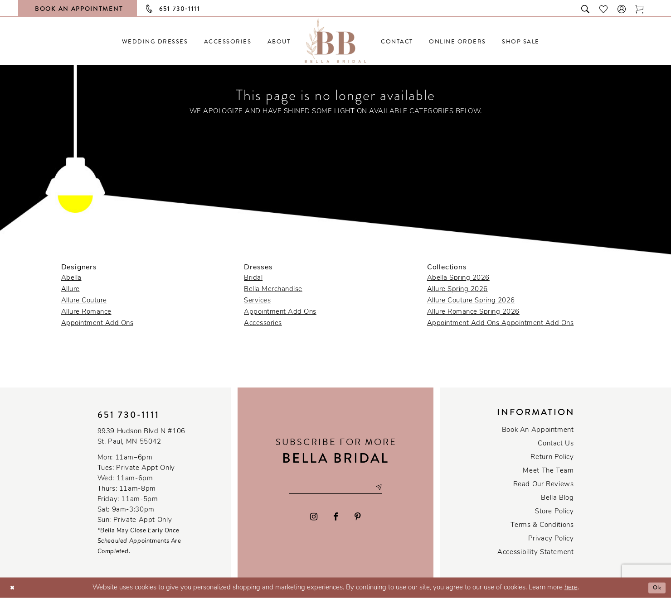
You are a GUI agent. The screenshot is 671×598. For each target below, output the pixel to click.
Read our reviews (543, 484)
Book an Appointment (538, 430)
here (571, 587)
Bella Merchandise (273, 289)
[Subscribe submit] (387, 487)
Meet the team (548, 471)
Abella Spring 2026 (458, 278)
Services (257, 300)
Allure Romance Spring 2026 (473, 312)
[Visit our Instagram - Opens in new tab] (314, 518)
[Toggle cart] (640, 8)
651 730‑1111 (128, 414)
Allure (70, 289)
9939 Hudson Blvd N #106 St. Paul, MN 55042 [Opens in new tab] (141, 436)
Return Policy (552, 457)
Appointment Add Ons (97, 323)
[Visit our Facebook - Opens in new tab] (336, 518)
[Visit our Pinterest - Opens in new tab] (357, 518)
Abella (71, 278)
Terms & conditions (542, 525)
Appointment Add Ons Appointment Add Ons (500, 323)
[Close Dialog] (13, 588)
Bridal (253, 278)
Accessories (263, 323)
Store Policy (554, 511)
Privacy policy (551, 539)
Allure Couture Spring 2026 (471, 300)
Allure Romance (86, 312)
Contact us (556, 443)
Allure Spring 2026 (457, 289)
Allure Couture (84, 300)
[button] (622, 8)
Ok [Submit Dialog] (656, 588)
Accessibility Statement (535, 552)
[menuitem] (155, 41)
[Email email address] (335, 487)
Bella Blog (557, 498)
